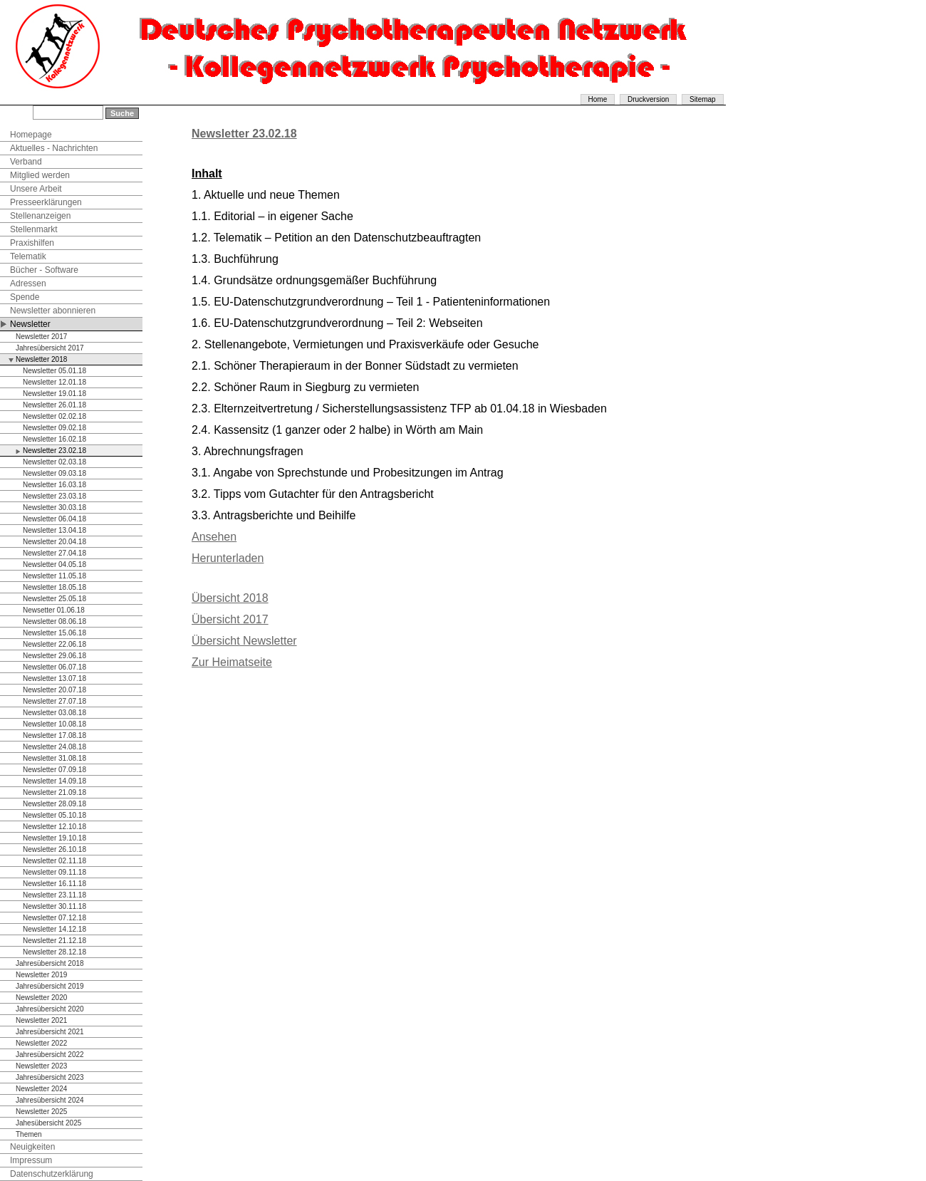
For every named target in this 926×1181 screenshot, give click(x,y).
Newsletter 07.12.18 (54, 918)
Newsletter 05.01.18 (54, 371)
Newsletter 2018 (41, 359)
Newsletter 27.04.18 (54, 553)
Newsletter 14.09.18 (54, 781)
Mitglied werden (40, 175)
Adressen (28, 283)
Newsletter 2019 (41, 975)
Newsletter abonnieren (52, 311)
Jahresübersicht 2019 (50, 986)
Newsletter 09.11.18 (54, 872)
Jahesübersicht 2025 (48, 1123)
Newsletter (30, 324)
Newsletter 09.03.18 (54, 473)
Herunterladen (228, 558)
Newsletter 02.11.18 (54, 861)
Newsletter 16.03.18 (54, 485)
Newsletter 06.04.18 (54, 519)
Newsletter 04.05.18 (54, 564)
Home (598, 99)
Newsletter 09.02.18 (54, 428)
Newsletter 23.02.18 (54, 450)
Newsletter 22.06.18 (54, 644)
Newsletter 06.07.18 (54, 667)
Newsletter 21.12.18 (54, 941)
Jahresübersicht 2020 (50, 1009)
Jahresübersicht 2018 (50, 963)
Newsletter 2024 (41, 1089)
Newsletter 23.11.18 (54, 895)
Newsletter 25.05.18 (54, 599)
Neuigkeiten (32, 1147)
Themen (29, 1134)
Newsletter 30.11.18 (54, 906)
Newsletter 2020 (41, 997)
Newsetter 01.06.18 (54, 610)
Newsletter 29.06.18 (54, 656)
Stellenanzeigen (40, 216)
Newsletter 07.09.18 (54, 770)
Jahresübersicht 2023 (50, 1077)
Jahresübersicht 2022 (50, 1054)
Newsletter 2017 (41, 336)
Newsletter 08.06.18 (54, 621)
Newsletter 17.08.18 (54, 735)
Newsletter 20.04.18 (54, 542)
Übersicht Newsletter (244, 641)
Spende (24, 297)
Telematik (28, 256)
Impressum (31, 1160)
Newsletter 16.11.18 (54, 884)
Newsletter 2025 (41, 1111)
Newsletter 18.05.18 (54, 587)
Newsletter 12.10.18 (54, 827)
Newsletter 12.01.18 (54, 382)
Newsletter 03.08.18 (54, 713)
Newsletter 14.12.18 (54, 929)
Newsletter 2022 (41, 1043)
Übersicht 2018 (230, 598)
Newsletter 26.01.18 (54, 405)
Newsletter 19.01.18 (54, 393)
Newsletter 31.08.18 (54, 758)
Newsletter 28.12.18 (54, 952)
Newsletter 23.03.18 (54, 496)
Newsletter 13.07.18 (54, 678)
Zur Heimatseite (232, 662)
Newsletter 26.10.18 (54, 849)
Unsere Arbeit (36, 189)
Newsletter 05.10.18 (54, 815)
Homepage (31, 135)
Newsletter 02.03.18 (54, 462)
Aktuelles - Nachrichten (54, 148)
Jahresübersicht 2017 (50, 348)
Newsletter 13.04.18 (54, 530)
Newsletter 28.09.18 (54, 804)
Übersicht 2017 (230, 619)
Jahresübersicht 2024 (50, 1100)
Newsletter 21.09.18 (54, 792)
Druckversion (648, 99)
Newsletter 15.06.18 (54, 633)
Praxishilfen (32, 243)
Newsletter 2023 (41, 1066)
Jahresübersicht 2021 (50, 1032)
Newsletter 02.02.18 (54, 416)
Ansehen (214, 537)
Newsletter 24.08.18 (54, 747)
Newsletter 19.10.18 (54, 838)
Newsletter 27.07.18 (54, 701)
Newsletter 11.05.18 (54, 576)
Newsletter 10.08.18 (54, 724)
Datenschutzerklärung (51, 1174)
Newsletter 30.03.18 (54, 507)
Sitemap (703, 99)
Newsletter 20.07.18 (54, 690)
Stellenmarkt (34, 229)
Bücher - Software (44, 270)
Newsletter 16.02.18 (54, 439)
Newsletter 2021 (41, 1020)
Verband (26, 162)
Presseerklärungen (46, 202)
